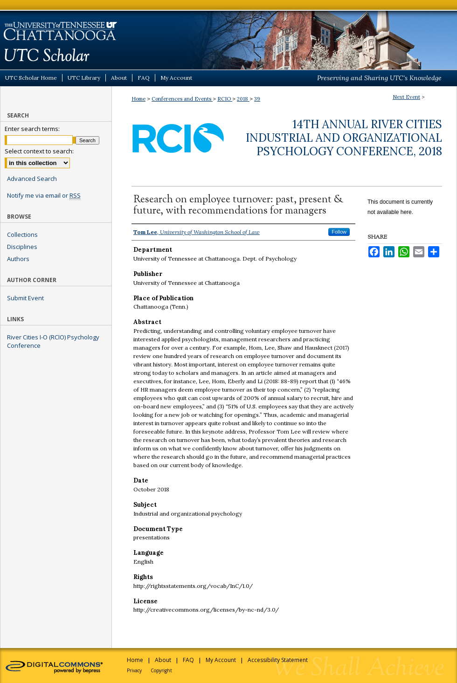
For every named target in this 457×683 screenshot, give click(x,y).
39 (257, 99)
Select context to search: (39, 151)
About (163, 660)
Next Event (406, 97)
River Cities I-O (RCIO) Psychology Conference (53, 341)
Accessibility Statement (278, 660)
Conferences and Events (182, 99)
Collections (22, 234)
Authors (18, 259)
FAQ (188, 660)
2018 (243, 99)
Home (138, 99)
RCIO (224, 99)
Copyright (161, 670)
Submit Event (25, 298)
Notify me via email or (44, 195)
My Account (221, 660)
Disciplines (22, 246)
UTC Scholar (228, 34)
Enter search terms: (32, 128)
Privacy (134, 670)
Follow (339, 232)
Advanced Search (32, 178)
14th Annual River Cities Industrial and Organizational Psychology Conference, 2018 (344, 138)
